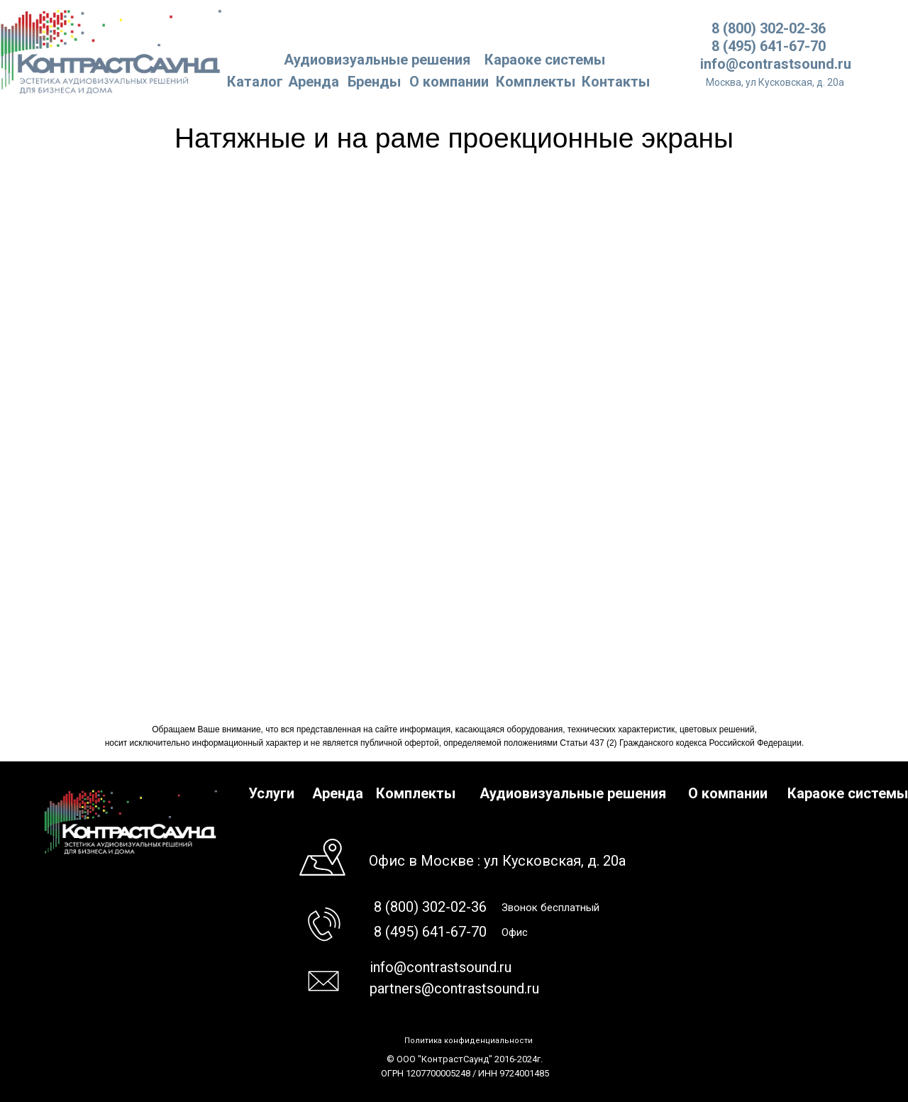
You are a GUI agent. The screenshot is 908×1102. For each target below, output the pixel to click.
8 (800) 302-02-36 (769, 28)
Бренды (374, 81)
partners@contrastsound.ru (454, 988)
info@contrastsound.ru (775, 63)
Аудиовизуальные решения (573, 793)
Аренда (313, 81)
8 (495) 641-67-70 (769, 46)
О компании (449, 81)
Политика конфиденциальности (468, 1040)
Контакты (616, 81)
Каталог (255, 81)
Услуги (271, 793)
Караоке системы (545, 59)
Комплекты (535, 81)
